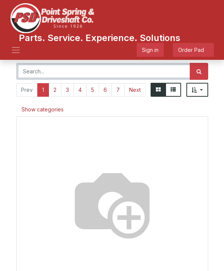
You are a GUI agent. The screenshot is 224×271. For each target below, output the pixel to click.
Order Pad (193, 50)
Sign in (150, 50)
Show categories (42, 109)
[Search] (199, 71)
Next (135, 90)
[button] (197, 90)
